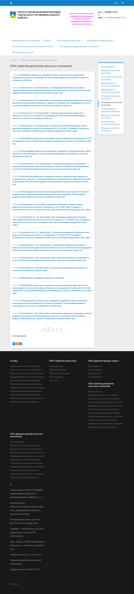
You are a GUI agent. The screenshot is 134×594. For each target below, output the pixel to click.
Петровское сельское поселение (111, 97)
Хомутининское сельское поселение (110, 123)
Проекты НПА (94, 373)
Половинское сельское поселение (111, 103)
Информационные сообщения (26, 40)
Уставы (47, 40)
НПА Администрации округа (100, 40)
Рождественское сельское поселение (110, 110)
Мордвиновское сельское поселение (110, 91)
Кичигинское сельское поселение (111, 78)
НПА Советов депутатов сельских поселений (32, 46)
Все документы (108, 66)
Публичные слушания (59, 373)
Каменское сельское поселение (110, 71)
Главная (13, 60)
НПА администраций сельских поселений (78, 46)
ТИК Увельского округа (22, 52)
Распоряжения (56, 377)
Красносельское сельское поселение (110, 84)
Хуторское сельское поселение (110, 129)
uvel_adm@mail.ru (34, 555)
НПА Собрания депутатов (68, 40)
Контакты (14, 584)
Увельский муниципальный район (26, 391)
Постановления (95, 369)
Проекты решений (57, 369)
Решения (53, 380)
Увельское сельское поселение (110, 116)
